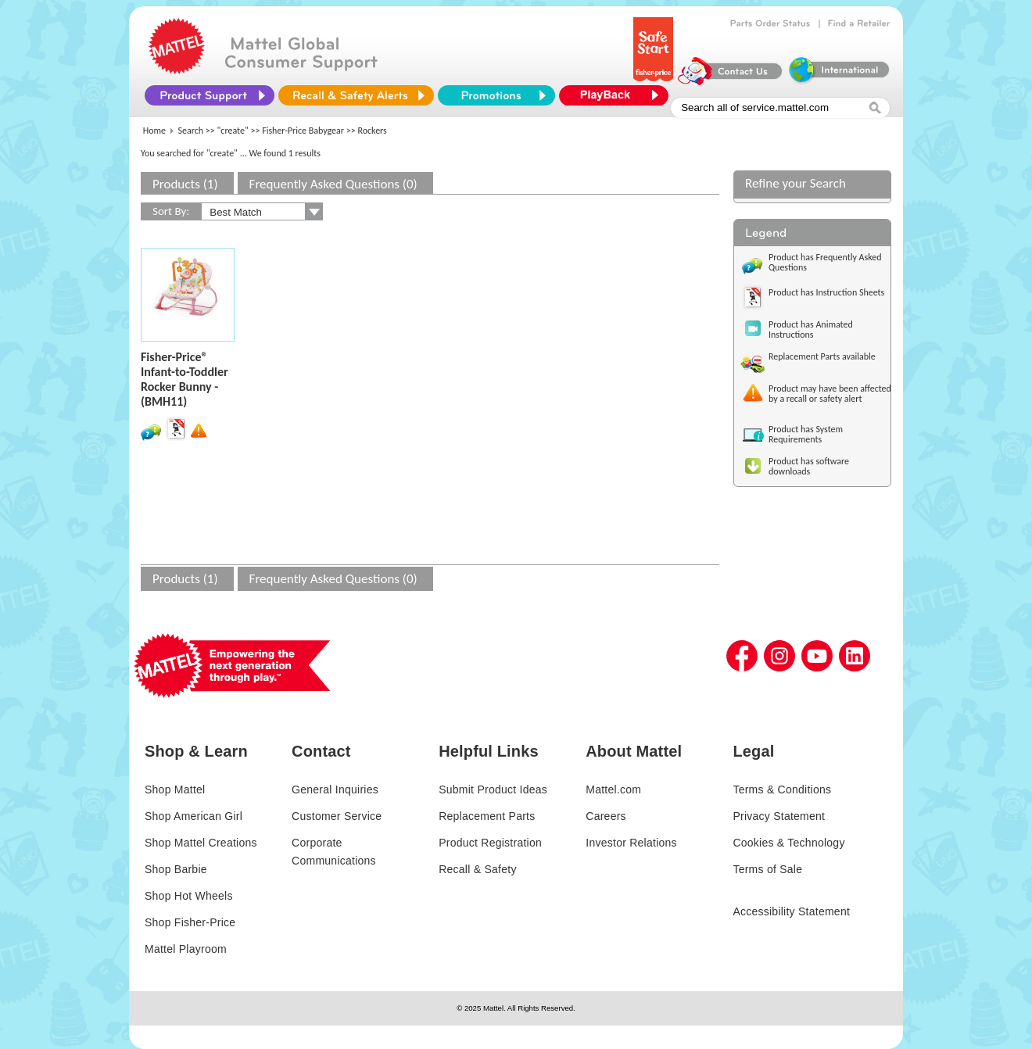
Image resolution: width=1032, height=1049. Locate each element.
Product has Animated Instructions (811, 329)
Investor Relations (631, 842)
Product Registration (490, 842)
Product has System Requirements (806, 434)
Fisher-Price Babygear (303, 130)
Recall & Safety (477, 869)
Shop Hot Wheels (189, 896)
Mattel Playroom (186, 949)
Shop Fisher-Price (190, 922)
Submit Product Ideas (493, 789)
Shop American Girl (193, 816)
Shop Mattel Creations (201, 842)
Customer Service (337, 816)
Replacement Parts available (822, 356)
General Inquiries (335, 789)
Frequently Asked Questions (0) (333, 184)
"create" (233, 130)
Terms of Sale (767, 869)
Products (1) (185, 184)
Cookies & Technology (788, 842)
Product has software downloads (809, 466)
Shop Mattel (175, 789)
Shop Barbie (176, 869)
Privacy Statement (779, 816)
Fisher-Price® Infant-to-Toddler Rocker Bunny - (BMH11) (184, 379)
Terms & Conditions (782, 789)
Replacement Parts (487, 816)
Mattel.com (613, 789)
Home (154, 130)
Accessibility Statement (791, 911)
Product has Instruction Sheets (826, 292)
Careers (606, 816)
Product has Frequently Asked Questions (825, 262)
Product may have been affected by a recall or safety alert (830, 393)
